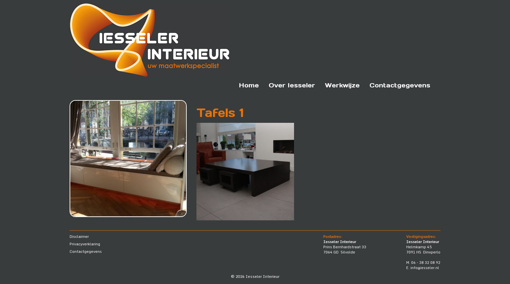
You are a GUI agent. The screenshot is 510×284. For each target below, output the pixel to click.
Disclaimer (79, 236)
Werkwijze (342, 85)
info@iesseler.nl (424, 268)
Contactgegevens (399, 85)
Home (249, 85)
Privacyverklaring (85, 244)
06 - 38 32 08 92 (425, 262)
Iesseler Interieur (262, 276)
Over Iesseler (292, 85)
